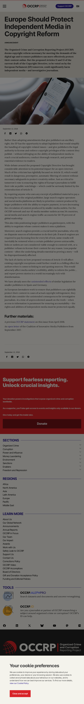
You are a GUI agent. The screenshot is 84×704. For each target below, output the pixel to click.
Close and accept (20, 693)
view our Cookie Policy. (19, 683)
